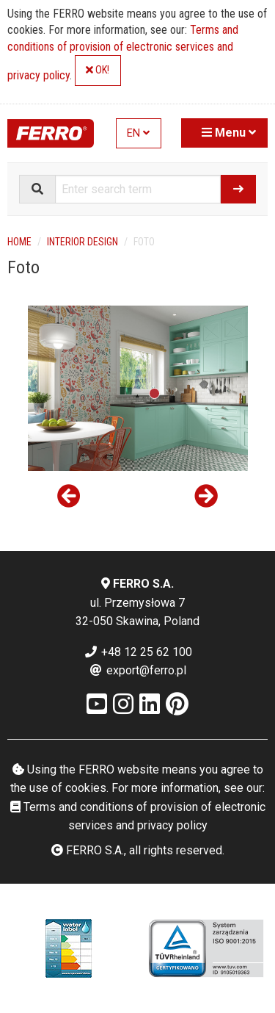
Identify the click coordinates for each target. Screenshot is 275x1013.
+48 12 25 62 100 (138, 652)
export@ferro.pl (137, 670)
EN (138, 133)
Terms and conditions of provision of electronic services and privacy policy (122, 52)
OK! (97, 70)
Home (19, 242)
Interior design (82, 242)
